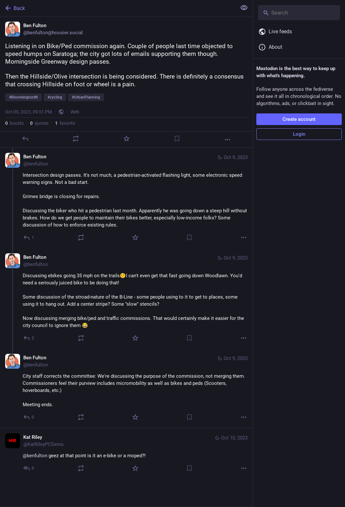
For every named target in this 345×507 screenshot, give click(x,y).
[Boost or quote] (76, 139)
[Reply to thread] (29, 237)
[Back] (117, 8)
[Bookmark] (177, 139)
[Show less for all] (244, 8)
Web (75, 111)
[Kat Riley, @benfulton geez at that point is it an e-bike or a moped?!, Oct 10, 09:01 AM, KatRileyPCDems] (126, 453)
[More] (227, 139)
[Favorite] (126, 139)
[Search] (299, 12)
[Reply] (25, 139)
